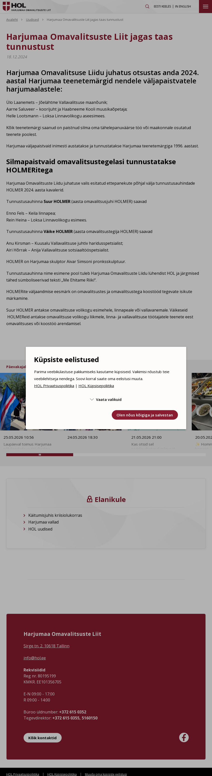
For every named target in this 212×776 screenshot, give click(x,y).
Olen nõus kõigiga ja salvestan (145, 414)
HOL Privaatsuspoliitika (54, 385)
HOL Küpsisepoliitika (96, 385)
